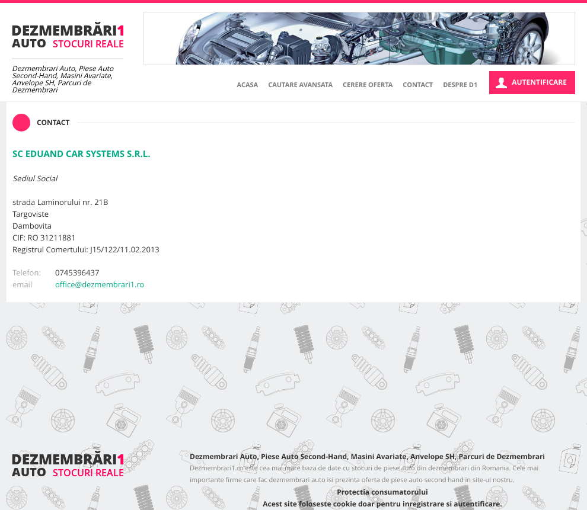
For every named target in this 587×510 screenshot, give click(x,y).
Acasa (248, 85)
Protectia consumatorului (382, 492)
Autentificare (531, 82)
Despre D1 (460, 85)
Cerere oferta (368, 85)
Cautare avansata (300, 85)
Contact (418, 85)
